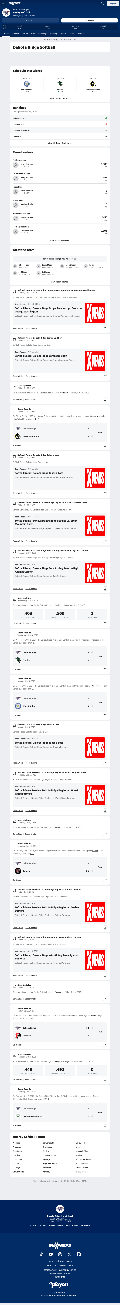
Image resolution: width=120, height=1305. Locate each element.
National (16, 118)
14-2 (32, 1018)
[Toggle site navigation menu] (3, 3)
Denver (16, 136)
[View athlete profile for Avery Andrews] (60, 160)
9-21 (32, 853)
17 (87, 1108)
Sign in (113, 3)
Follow (89, 20)
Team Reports (20, 304)
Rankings (54, 33)
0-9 (31, 689)
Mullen (79, 1155)
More (80, 33)
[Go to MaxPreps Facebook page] (79, 1254)
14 (87, 1028)
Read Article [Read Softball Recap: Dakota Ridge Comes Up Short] (18, 376)
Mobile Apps (66, 1261)
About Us (53, 1261)
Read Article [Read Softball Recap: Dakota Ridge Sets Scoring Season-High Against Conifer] (18, 588)
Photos (64, 33)
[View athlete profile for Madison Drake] (60, 200)
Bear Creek (17, 1151)
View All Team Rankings (60, 142)
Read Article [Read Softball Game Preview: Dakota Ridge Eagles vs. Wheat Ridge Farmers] (18, 810)
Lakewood (80, 1142)
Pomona (57, 992)
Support (60, 1277)
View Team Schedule (60, 98)
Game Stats (17, 399)
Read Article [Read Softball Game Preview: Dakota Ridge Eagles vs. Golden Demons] (18, 927)
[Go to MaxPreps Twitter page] (69, 1254)
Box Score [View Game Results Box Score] (17, 445)
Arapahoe (17, 1147)
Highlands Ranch (50, 1163)
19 (87, 652)
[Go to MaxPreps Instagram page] (60, 1254)
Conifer (57, 605)
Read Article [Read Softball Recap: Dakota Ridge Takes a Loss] (18, 493)
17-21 (47, 1099)
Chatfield (16, 1155)
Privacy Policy (66, 1265)
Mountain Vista (82, 1151)
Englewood (47, 1147)
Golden (57, 827)
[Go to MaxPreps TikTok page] (41, 1254)
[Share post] (105, 328)
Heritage (46, 1159)
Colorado (16, 124)
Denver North (18, 1171)
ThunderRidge (82, 1163)
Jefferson (47, 1167)
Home (6, 33)
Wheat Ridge (97, 686)
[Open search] (102, 3)
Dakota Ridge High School (60, 1211)
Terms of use (50, 1270)
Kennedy (46, 1171)
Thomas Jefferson (83, 1159)
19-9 (32, 643)
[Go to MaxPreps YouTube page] (51, 1254)
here (75, 259)
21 (87, 871)
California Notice (67, 1270)
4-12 (37, 419)
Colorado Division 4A (21, 130)
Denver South (48, 1142)
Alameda (16, 1142)
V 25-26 (30, 20)
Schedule (15, 33)
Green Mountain (61, 393)
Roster (25, 33)
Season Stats (30, 399)
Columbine (17, 1159)
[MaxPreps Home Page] (45, 40)
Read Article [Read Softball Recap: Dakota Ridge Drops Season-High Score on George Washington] (18, 328)
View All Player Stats (60, 240)
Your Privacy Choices (60, 1273)
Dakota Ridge (25, 428)
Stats (33, 33)
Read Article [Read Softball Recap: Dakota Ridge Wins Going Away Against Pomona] (18, 975)
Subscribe (52, 1265)
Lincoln (79, 1147)
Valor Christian (82, 1167)
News (72, 33)
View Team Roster (60, 281)
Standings (42, 33)
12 (87, 436)
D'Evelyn (16, 1167)
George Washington (62, 1061)
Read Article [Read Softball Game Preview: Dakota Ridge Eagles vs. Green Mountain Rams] (18, 541)
